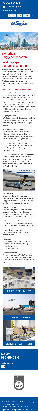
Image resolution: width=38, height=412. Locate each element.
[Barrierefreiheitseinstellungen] (33, 15)
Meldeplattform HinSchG (19, 410)
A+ (10, 15)
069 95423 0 (13, 2)
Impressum (6, 410)
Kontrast (27, 15)
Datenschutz (24, 406)
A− (14, 15)
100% (19, 15)
